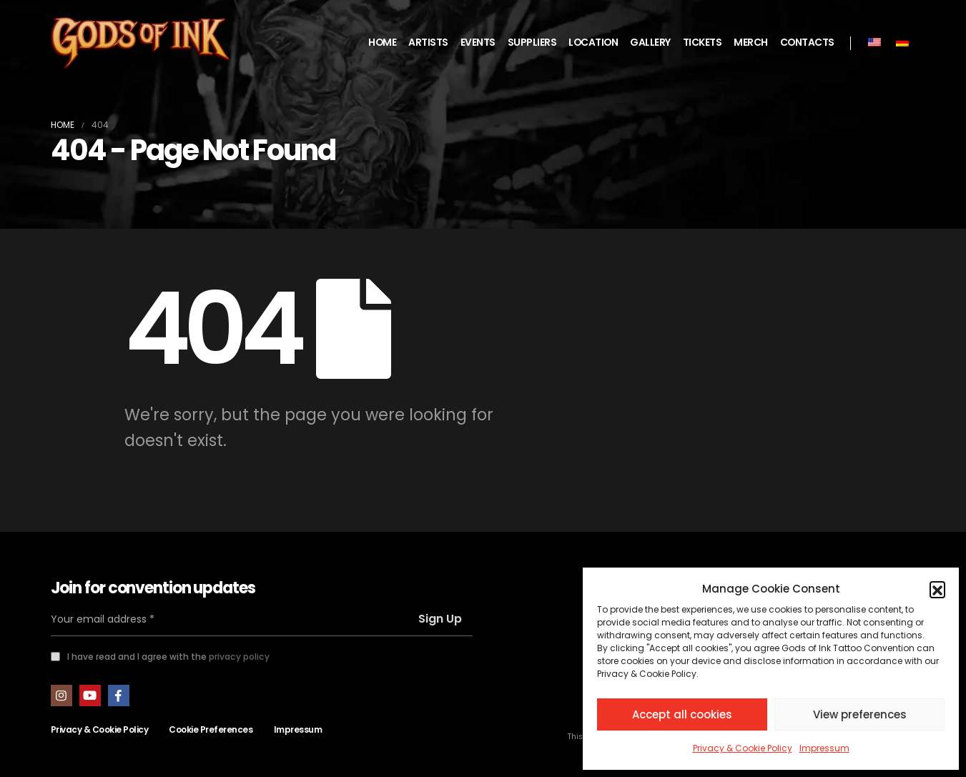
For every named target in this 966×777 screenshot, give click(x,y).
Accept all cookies (682, 714)
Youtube (90, 695)
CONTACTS (807, 42)
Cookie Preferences (210, 729)
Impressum (824, 748)
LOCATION (593, 42)
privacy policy (239, 656)
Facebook (118, 695)
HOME (382, 42)
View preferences (860, 714)
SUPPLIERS (532, 42)
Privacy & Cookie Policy (742, 748)
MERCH (751, 42)
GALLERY (650, 42)
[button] (937, 589)
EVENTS (478, 42)
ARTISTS (428, 42)
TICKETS (702, 42)
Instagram (61, 695)
